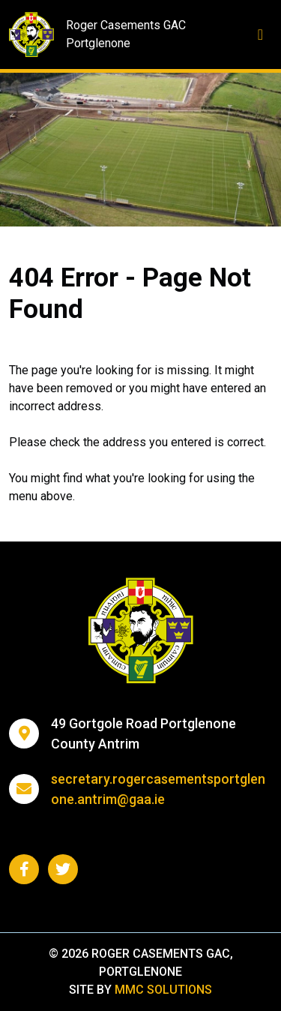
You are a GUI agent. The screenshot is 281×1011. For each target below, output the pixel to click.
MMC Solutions (163, 989)
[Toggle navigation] (260, 34)
